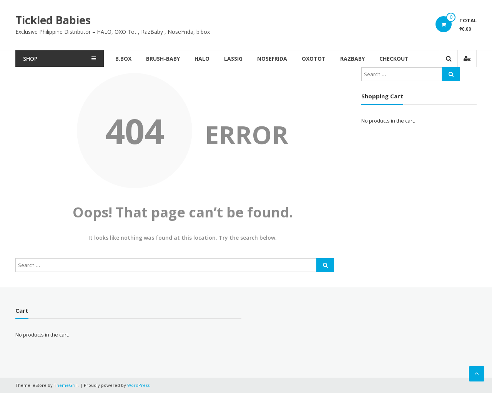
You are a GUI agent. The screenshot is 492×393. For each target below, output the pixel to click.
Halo (201, 58)
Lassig (233, 58)
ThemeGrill (66, 385)
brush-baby (163, 58)
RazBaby (352, 58)
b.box (123, 58)
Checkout (394, 58)
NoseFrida (272, 58)
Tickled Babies (53, 20)
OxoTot (314, 58)
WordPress (138, 385)
